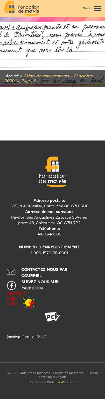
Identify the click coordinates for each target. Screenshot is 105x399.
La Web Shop (66, 382)
